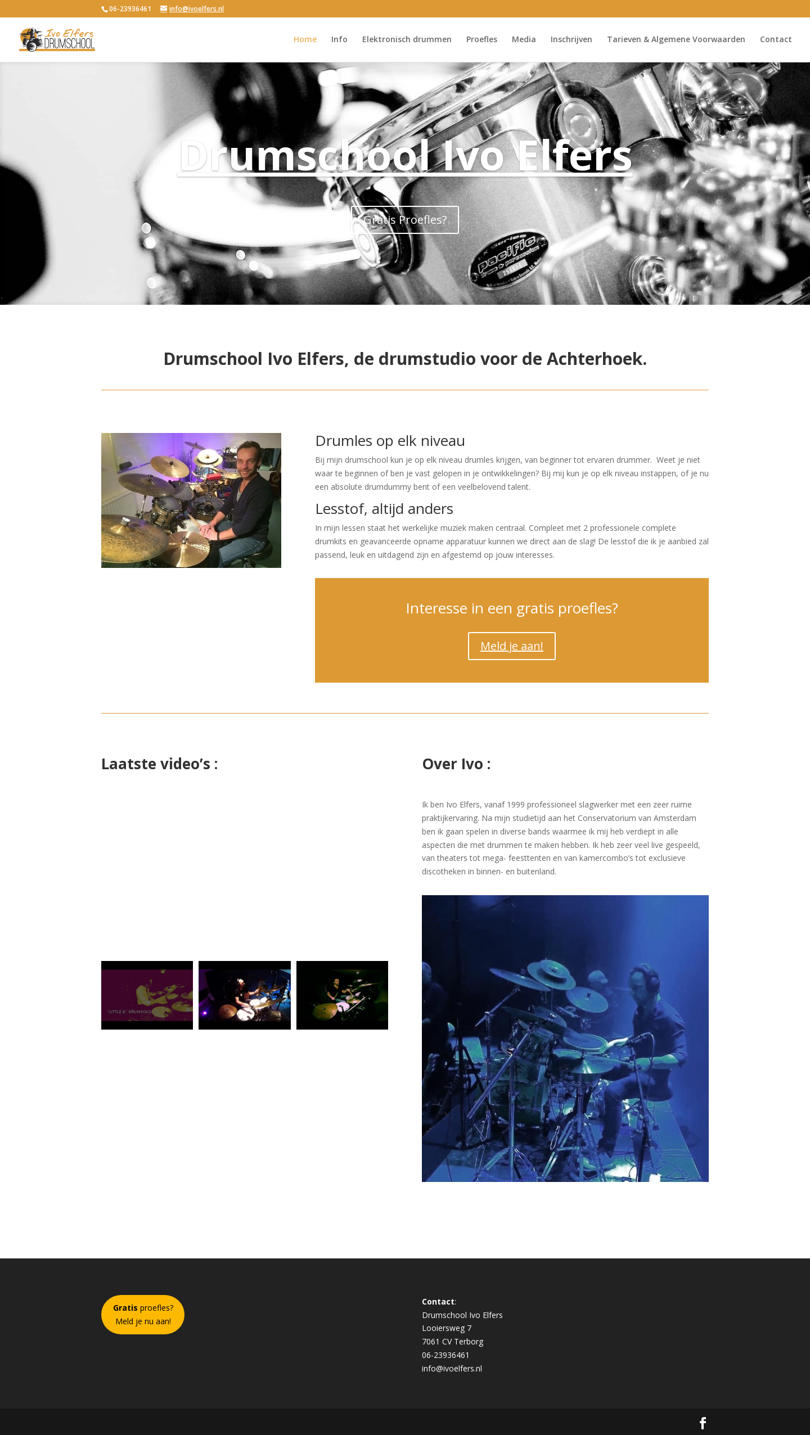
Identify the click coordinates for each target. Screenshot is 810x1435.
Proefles (481, 39)
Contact (776, 39)
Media (524, 39)
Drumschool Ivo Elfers (405, 154)
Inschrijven (571, 39)
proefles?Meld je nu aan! (143, 1314)
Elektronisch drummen (407, 39)
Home (305, 39)
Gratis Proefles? (405, 219)
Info (339, 39)
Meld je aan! (511, 645)
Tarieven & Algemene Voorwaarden (676, 39)
